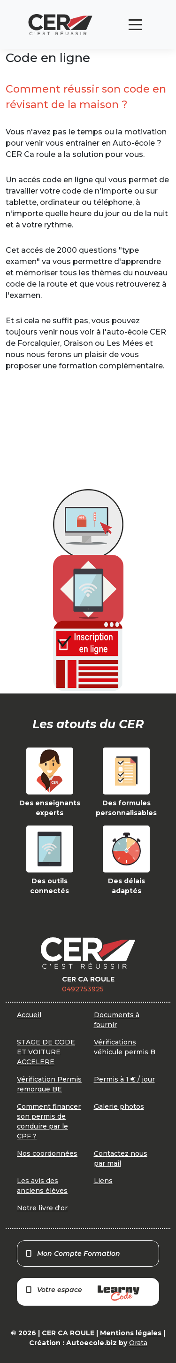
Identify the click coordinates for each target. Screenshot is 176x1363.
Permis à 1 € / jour (124, 1079)
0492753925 (83, 989)
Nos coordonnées (47, 1153)
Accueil (29, 1015)
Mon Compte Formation (72, 1253)
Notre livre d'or (42, 1208)
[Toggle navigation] (135, 24)
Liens (103, 1180)
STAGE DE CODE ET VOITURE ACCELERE (46, 1052)
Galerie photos (119, 1106)
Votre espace (82, 1293)
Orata (138, 1343)
